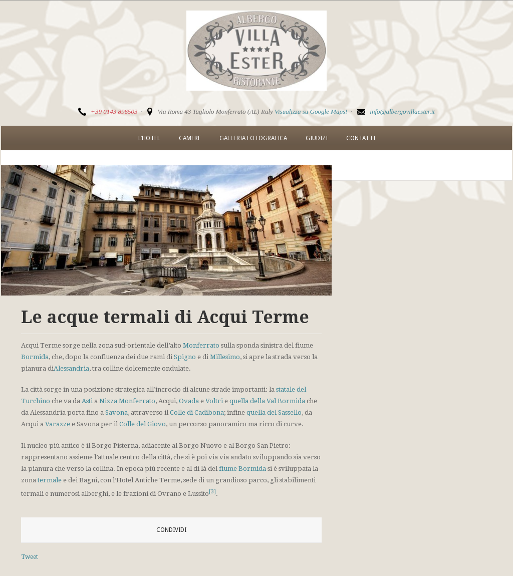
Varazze (57, 424)
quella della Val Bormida (267, 401)
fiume (228, 468)
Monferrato (201, 345)
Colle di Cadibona (197, 412)
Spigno (185, 357)
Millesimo (225, 357)
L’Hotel (149, 138)
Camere (190, 138)
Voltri (214, 401)
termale (50, 480)
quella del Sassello (274, 412)
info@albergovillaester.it (402, 111)
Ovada (189, 401)
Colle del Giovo (142, 424)
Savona (116, 412)
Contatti (360, 138)
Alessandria (71, 368)
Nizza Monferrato (127, 401)
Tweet (29, 556)
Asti (87, 401)
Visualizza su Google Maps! (311, 111)
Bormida (35, 357)
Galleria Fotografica (253, 138)
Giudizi (317, 138)
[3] (212, 491)
